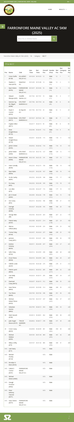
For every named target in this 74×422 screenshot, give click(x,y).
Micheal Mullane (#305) (11, 337)
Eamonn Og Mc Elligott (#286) (12, 104)
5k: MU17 (10, 64)
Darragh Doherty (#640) (11, 209)
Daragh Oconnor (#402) (11, 384)
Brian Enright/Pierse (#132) (13, 132)
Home (50, 9)
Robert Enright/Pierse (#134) (13, 140)
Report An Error (61, 418)
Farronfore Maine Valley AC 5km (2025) (16, 56)
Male (50, 76)
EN (68, 2)
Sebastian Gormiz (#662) (12, 309)
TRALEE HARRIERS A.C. (22, 323)
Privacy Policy (63, 416)
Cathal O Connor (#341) (11, 371)
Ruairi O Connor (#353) (11, 112)
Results (62, 9)
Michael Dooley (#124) (11, 357)
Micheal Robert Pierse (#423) (13, 301)
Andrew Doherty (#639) (11, 246)
